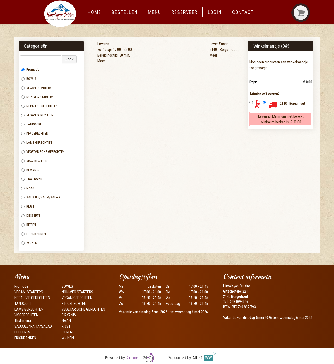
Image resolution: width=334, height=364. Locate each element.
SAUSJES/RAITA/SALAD (40, 197)
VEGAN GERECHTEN (37, 115)
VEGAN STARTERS (36, 88)
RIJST (27, 206)
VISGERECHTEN (34, 161)
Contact (243, 12)
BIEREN (28, 225)
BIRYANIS (30, 170)
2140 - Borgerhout (292, 103)
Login (215, 12)
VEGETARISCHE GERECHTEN (43, 152)
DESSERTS (30, 215)
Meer (101, 61)
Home (94, 12)
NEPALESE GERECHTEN (39, 106)
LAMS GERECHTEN (38, 142)
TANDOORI (31, 124)
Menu (154, 12)
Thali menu (32, 179)
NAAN (28, 188)
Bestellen (124, 12)
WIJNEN (29, 243)
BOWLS (28, 79)
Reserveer (184, 12)
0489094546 (239, 301)
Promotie (30, 69)
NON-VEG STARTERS (37, 97)
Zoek (69, 59)
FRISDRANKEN (33, 234)
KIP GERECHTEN (34, 133)
